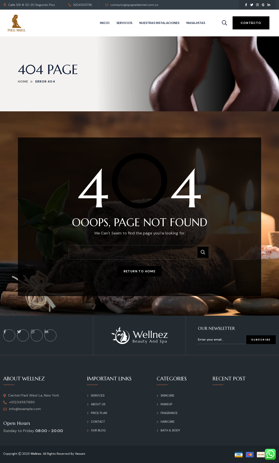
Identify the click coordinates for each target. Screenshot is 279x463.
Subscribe (261, 339)
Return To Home (140, 271)
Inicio (104, 23)
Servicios (124, 23)
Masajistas (195, 23)
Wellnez (36, 454)
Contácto (251, 23)
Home (23, 81)
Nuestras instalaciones (159, 23)
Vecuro (80, 454)
